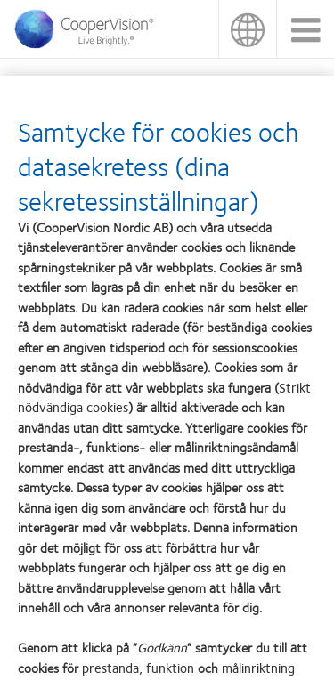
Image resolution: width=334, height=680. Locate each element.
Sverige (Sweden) (247, 29)
